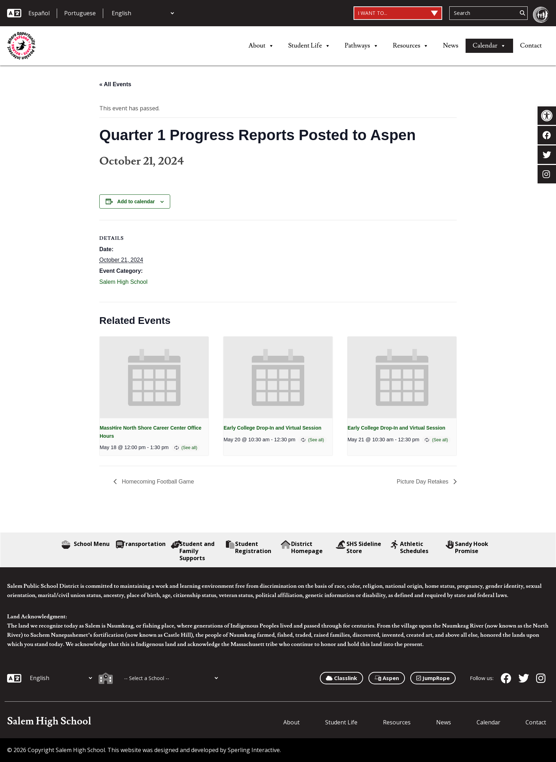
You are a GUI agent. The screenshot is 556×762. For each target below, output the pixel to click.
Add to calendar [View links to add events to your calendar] (136, 201)
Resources (411, 46)
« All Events (115, 84)
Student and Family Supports (193, 551)
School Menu (86, 544)
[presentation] (154, 377)
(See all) (190, 447)
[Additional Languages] (142, 13)
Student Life (309, 46)
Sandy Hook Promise (467, 547)
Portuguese (80, 13)
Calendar (489, 46)
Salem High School (123, 282)
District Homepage (302, 547)
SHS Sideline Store (358, 547)
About (261, 46)
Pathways (362, 46)
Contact (531, 46)
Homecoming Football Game (157, 482)
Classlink (341, 677)
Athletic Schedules (409, 547)
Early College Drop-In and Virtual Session (272, 428)
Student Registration (248, 547)
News (450, 46)
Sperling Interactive (254, 750)
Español (39, 13)
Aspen (386, 677)
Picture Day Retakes (423, 482)
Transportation (141, 544)
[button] (547, 115)
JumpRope (433, 677)
